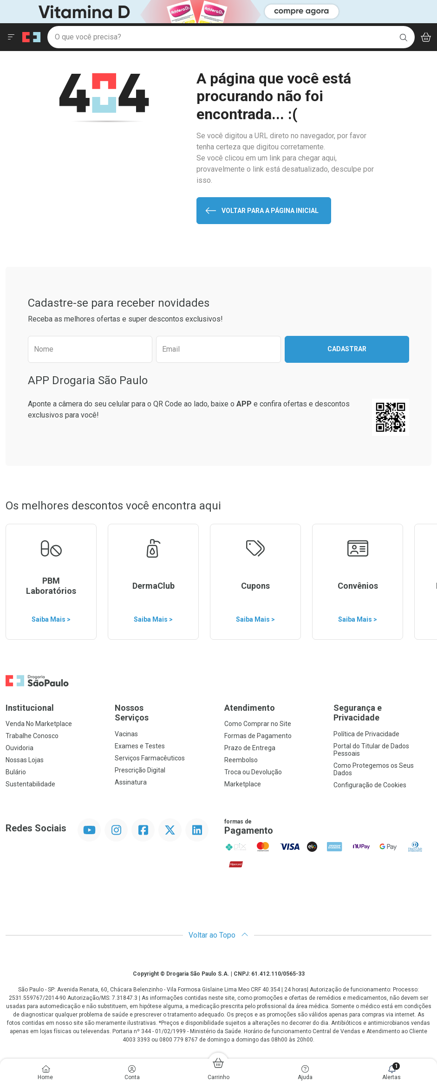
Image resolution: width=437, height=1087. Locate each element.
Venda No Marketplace (39, 723)
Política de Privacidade (366, 734)
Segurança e (382, 713)
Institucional (30, 708)
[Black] (184, 10)
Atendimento (249, 708)
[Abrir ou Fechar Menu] (11, 37)
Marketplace (242, 784)
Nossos (164, 713)
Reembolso (241, 760)
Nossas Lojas (25, 760)
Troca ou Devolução (253, 772)
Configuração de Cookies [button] (369, 785)
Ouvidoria (19, 748)
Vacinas (126, 734)
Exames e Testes (140, 746)
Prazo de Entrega (249, 748)
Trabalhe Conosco (32, 736)
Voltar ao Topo (218, 935)
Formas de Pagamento (258, 736)
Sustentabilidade (30, 784)
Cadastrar (346, 349)
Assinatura (131, 782)
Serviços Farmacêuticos (150, 758)
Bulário (16, 772)
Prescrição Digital (140, 770)
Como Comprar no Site (257, 723)
